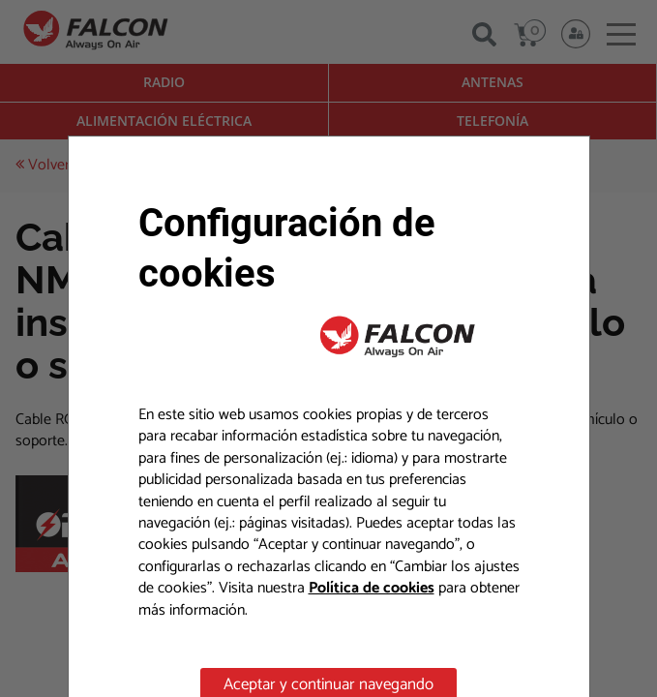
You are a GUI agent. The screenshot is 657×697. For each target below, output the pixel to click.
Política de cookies (371, 588)
